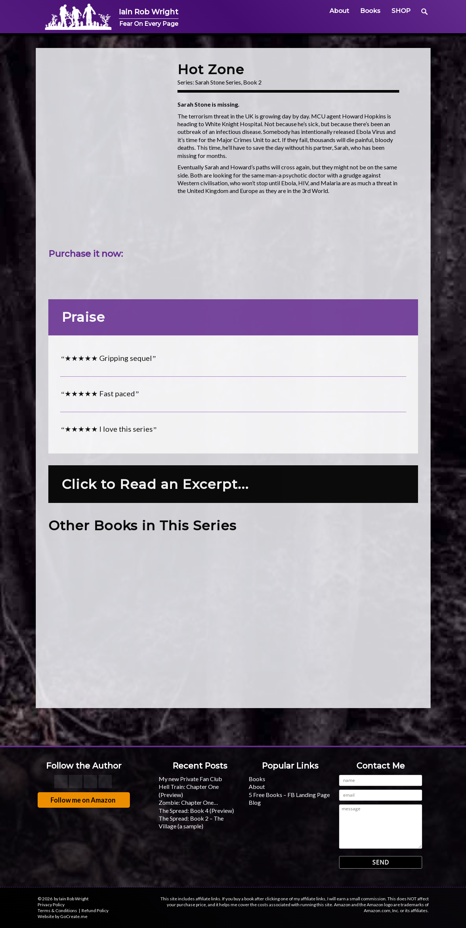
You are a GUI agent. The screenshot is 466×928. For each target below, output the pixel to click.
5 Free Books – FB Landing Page (289, 794)
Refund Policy (95, 910)
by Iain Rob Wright (71, 898)
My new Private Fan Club (190, 778)
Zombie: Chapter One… (188, 802)
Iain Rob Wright (159, 11)
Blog (255, 802)
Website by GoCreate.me (62, 916)
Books (370, 10)
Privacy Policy (51, 904)
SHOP (401, 10)
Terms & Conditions (57, 910)
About (339, 10)
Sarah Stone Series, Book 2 (228, 82)
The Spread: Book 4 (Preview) (196, 810)
